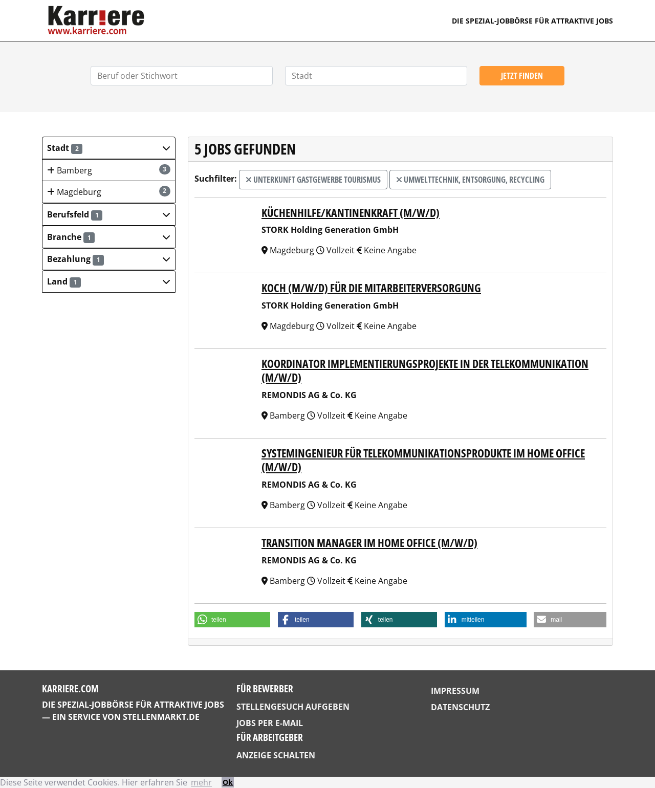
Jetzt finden (522, 75)
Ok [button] (228, 782)
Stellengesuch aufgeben (293, 706)
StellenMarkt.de (161, 717)
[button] (109, 148)
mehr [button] (201, 782)
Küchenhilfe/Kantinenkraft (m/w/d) (350, 213)
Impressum (455, 690)
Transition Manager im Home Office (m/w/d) (369, 543)
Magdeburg (108, 192)
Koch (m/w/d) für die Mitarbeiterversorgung (371, 288)
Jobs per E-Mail (269, 723)
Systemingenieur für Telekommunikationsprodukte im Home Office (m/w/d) (423, 460)
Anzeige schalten (275, 755)
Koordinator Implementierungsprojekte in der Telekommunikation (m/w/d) (424, 370)
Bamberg (108, 170)
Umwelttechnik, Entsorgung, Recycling (470, 179)
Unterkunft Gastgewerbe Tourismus (313, 179)
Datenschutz (460, 707)
